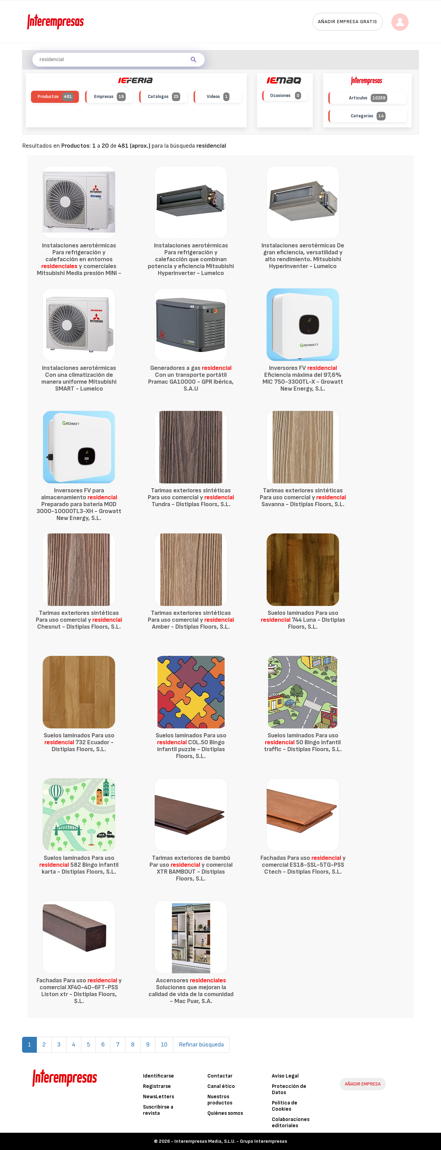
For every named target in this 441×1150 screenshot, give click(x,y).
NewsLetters (158, 1096)
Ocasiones (285, 95)
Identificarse (158, 1076)
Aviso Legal (285, 1076)
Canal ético (221, 1086)
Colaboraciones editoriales (290, 1122)
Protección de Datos (289, 1089)
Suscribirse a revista (158, 1110)
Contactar (220, 1076)
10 (164, 1044)
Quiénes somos (225, 1113)
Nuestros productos (219, 1099)
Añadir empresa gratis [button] (347, 21)
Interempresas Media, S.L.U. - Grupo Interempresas (230, 1141)
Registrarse (157, 1086)
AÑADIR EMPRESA (363, 1084)
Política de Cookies (284, 1106)
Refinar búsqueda (201, 1044)
